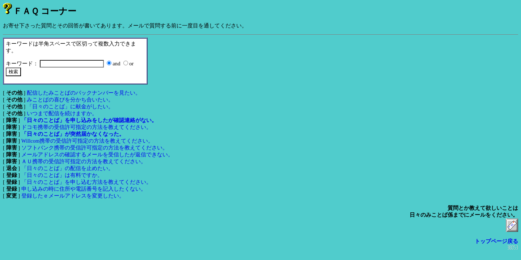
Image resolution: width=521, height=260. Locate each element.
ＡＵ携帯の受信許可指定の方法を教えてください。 (83, 161)
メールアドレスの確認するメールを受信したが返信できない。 (97, 154)
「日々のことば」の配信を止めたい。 (67, 168)
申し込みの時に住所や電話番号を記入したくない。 (83, 189)
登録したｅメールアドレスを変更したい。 (72, 196)
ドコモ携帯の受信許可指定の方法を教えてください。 (86, 127)
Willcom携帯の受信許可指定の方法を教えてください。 (87, 141)
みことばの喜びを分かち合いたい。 (70, 100)
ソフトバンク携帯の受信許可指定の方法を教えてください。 (94, 148)
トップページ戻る (496, 241)
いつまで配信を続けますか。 (62, 113)
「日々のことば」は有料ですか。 (62, 175)
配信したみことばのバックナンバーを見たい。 (84, 93)
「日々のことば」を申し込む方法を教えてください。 (86, 182)
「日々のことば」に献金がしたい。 (70, 106)
